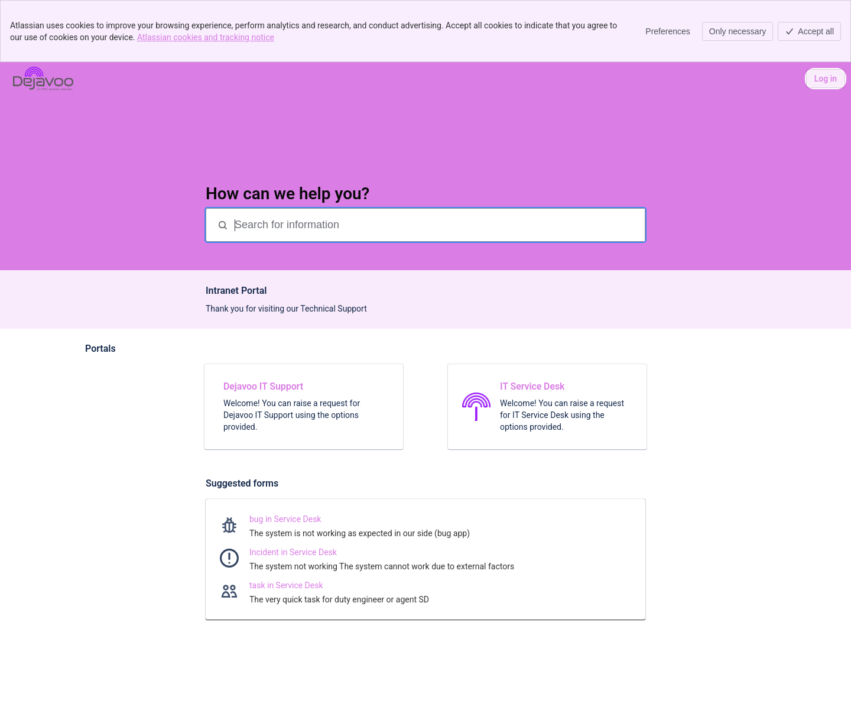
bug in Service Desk (285, 519)
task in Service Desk (286, 585)
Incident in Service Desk (293, 552)
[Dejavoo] (43, 78)
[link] (303, 406)
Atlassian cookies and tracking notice (205, 37)
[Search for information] (438, 225)
